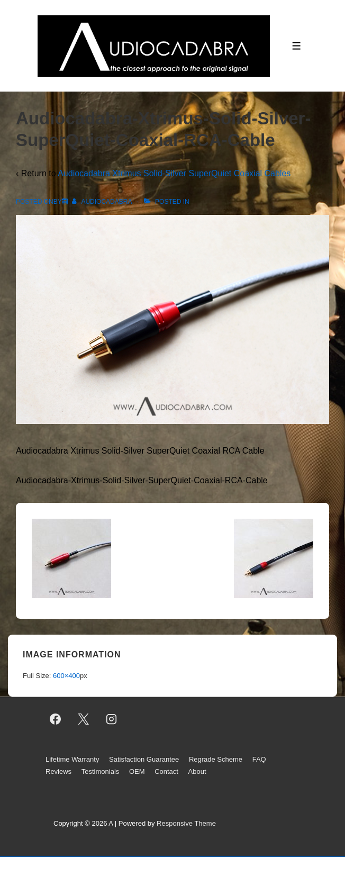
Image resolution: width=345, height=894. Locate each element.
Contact (166, 771)
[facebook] (56, 719)
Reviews (58, 771)
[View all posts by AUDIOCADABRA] (102, 201)
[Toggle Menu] (296, 45)
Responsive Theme (186, 823)
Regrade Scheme (215, 759)
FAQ (259, 759)
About (197, 771)
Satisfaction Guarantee (144, 759)
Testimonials (100, 771)
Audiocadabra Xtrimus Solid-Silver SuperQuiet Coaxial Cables (174, 173)
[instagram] (112, 719)
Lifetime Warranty (72, 759)
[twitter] (84, 719)
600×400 (66, 676)
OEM (137, 771)
